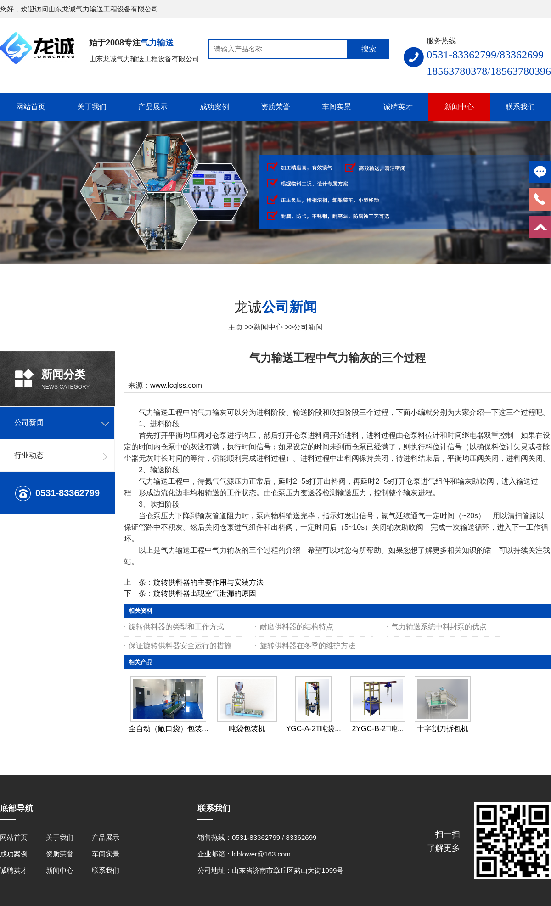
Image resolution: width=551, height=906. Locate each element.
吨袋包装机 (247, 729)
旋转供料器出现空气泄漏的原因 (204, 593)
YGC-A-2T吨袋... (313, 729)
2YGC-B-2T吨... (378, 729)
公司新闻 (308, 327)
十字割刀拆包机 (442, 729)
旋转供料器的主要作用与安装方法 (208, 582)
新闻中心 (268, 327)
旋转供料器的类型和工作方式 (176, 627)
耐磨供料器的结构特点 (296, 627)
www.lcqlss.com (176, 385)
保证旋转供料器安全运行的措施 (180, 645)
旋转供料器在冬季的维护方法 (307, 645)
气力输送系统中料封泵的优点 (439, 627)
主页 (235, 327)
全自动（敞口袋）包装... (168, 729)
